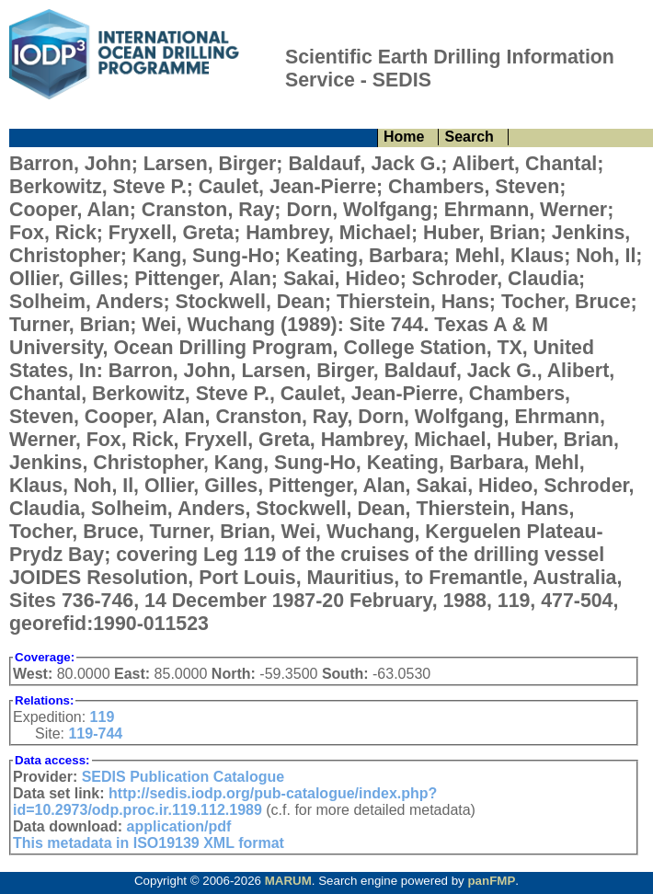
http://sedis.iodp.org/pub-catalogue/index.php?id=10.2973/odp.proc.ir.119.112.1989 (225, 801)
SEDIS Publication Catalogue (183, 777)
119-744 (95, 733)
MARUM (288, 881)
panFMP (491, 881)
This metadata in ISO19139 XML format (148, 843)
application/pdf (179, 826)
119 (102, 717)
